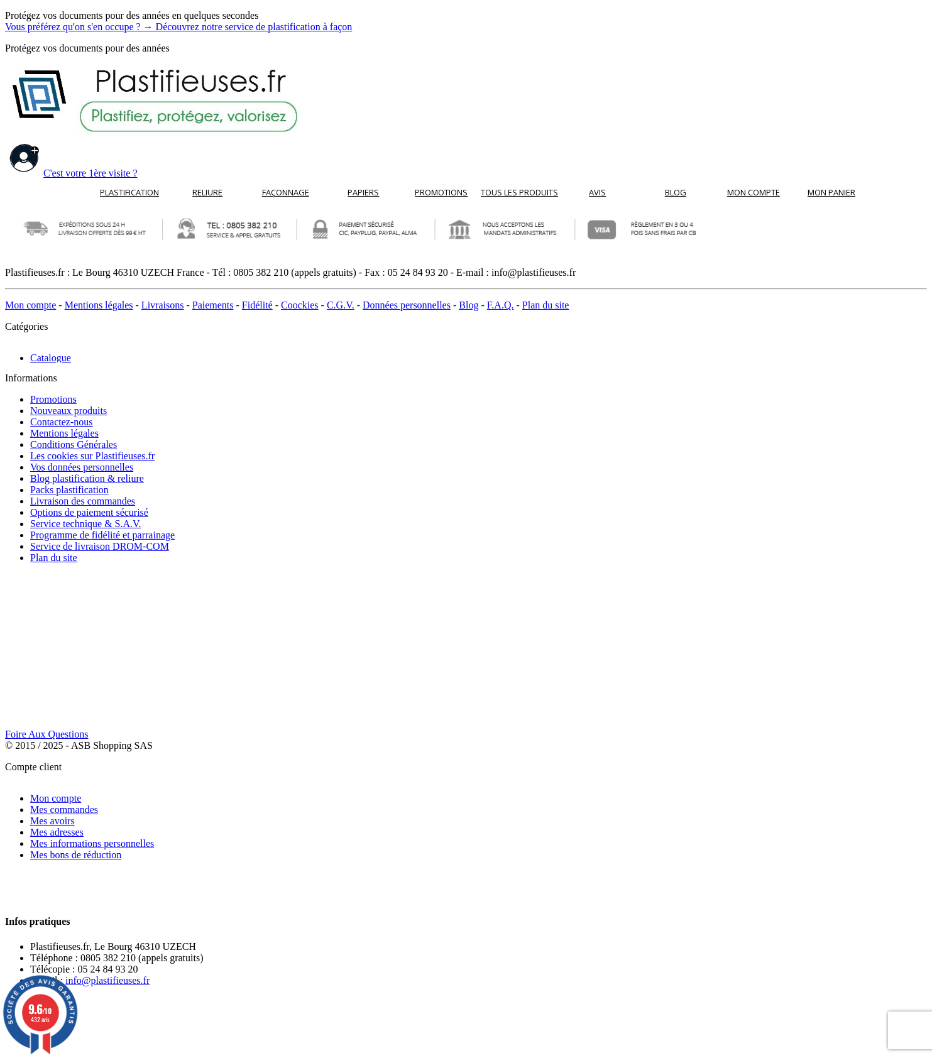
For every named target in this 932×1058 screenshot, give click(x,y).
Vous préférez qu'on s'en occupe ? (178, 26)
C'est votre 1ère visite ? (71, 173)
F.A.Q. (500, 305)
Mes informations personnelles (92, 669)
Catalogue (50, 347)
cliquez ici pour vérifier (556, 1046)
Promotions (441, 192)
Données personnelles (407, 305)
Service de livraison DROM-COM (99, 537)
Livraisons (162, 305)
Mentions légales (99, 305)
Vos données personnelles (81, 458)
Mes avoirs (52, 646)
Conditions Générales (73, 435)
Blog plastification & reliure (87, 469)
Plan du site (545, 305)
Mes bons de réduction (75, 680)
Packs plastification (69, 481)
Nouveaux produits (68, 401)
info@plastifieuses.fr (107, 764)
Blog (675, 192)
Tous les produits (519, 192)
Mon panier (831, 192)
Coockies (300, 305)
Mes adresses (57, 658)
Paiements (213, 305)
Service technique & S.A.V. (85, 515)
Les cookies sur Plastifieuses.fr (92, 447)
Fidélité (257, 305)
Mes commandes (64, 635)
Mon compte (753, 192)
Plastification (129, 192)
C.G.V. (340, 305)
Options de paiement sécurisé (89, 503)
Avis (597, 192)
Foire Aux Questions (46, 570)
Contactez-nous (61, 413)
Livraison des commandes (82, 492)
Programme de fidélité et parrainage (102, 526)
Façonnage (285, 192)
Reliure (207, 192)
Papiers (363, 192)
